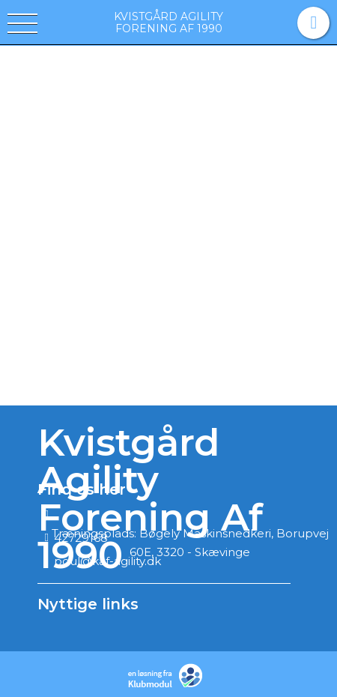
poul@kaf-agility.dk (107, 561)
